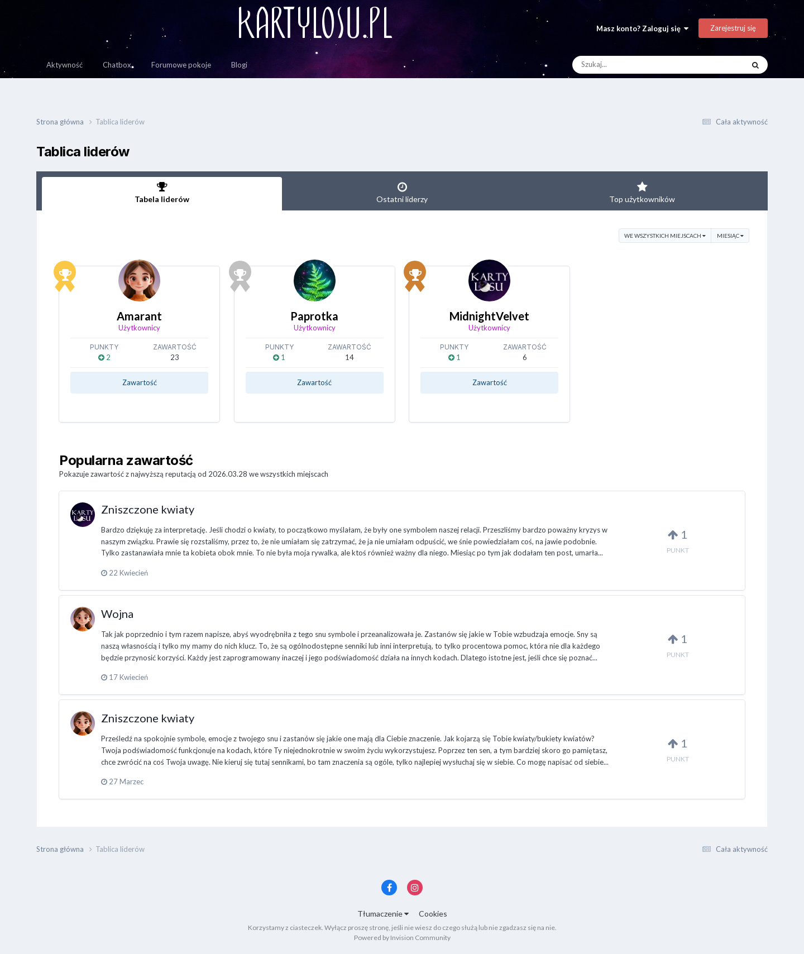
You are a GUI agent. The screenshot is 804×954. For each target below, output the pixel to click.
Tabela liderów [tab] (162, 192)
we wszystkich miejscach (665, 235)
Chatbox (117, 64)
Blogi (239, 64)
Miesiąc (730, 235)
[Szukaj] (632, 65)
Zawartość (139, 382)
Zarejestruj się (733, 27)
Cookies (433, 913)
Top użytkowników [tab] (642, 192)
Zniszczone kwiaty (147, 509)
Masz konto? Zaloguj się (642, 28)
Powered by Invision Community (402, 937)
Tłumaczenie (383, 913)
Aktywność (64, 64)
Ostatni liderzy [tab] (402, 192)
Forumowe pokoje (181, 64)
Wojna (117, 613)
